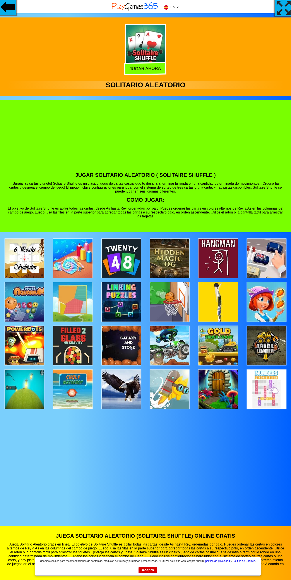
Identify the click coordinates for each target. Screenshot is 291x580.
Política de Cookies (244, 561)
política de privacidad (217, 561)
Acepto (148, 570)
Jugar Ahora (145, 67)
